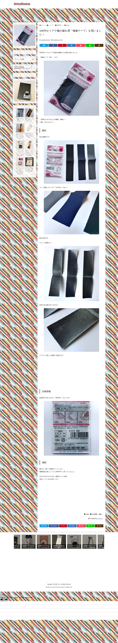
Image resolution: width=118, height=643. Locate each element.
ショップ (50, 25)
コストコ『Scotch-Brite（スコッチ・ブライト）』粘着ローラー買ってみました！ (20, 136)
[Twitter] (44, 45)
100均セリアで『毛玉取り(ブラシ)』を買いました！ (29, 119)
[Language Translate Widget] (23, 67)
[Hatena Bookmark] (71, 45)
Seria (67, 25)
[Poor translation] (5, 599)
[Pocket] (80, 45)
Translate (25, 68)
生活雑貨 (94, 514)
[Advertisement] (59, 14)
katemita (100, 518)
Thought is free (68, 587)
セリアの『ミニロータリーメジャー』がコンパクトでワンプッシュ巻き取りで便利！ (20, 153)
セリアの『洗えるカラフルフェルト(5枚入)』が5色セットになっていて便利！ (29, 169)
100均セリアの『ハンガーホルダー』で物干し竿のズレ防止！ (29, 135)
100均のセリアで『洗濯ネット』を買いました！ (20, 119)
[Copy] (99, 45)
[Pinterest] (62, 45)
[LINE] (89, 45)
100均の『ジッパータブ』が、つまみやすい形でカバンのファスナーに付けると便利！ (29, 153)
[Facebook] (53, 45)
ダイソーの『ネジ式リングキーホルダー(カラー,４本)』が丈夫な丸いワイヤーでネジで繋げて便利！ (20, 170)
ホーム (43, 25)
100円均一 (59, 25)
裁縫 (100, 514)
